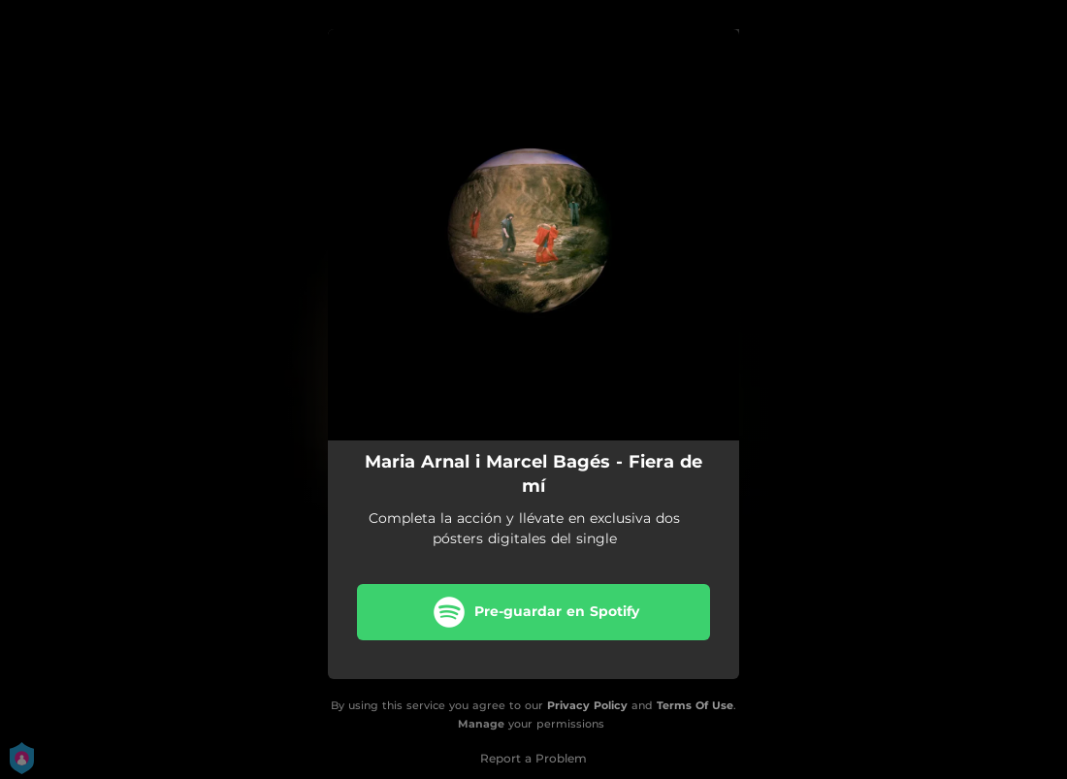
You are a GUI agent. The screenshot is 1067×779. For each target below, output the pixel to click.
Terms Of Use (695, 705)
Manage (481, 723)
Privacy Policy (587, 705)
